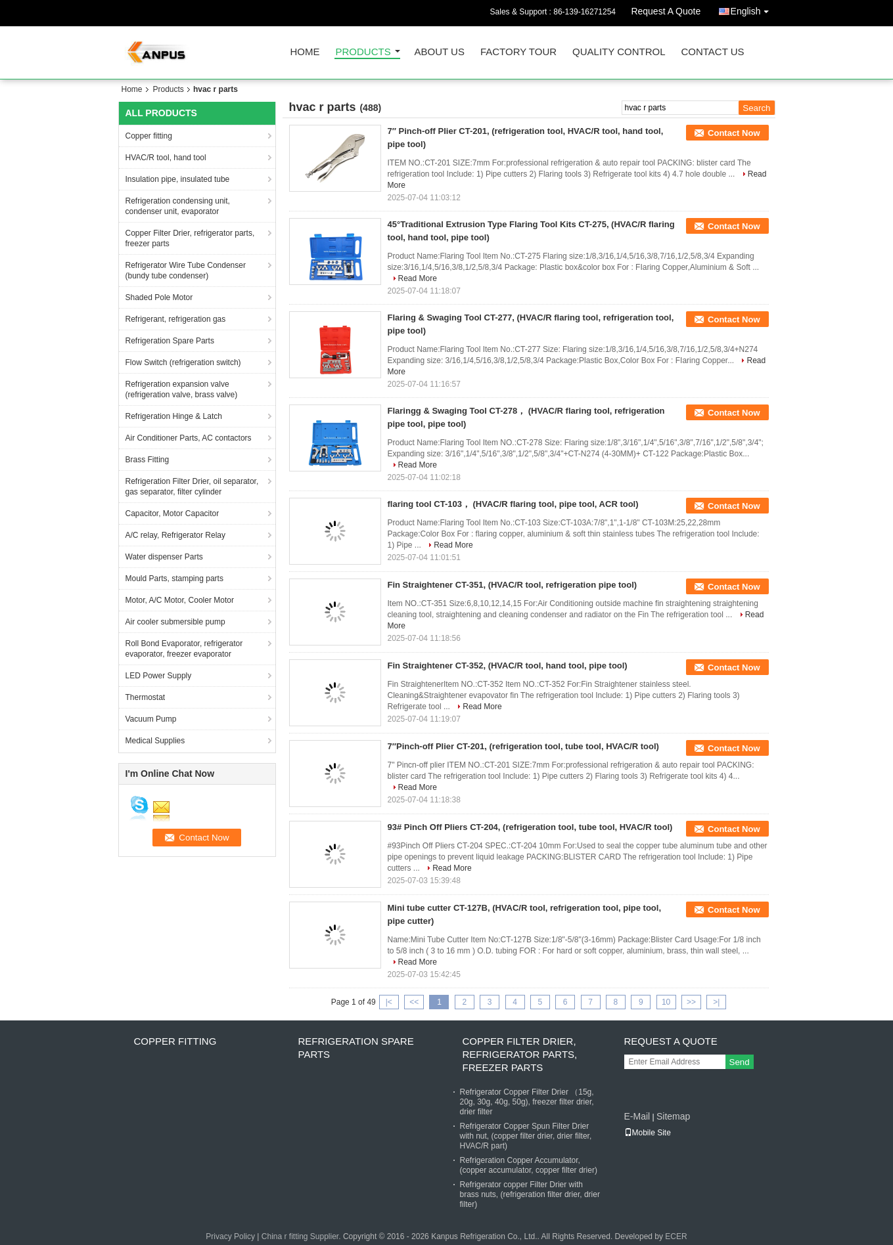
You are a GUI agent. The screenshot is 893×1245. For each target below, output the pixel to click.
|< (389, 1002)
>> (691, 1002)
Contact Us (712, 52)
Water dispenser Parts (164, 556)
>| (716, 1002)
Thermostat (146, 697)
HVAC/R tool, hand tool (166, 157)
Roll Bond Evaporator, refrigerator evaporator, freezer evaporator (184, 649)
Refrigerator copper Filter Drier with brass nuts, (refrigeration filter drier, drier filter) (530, 1194)
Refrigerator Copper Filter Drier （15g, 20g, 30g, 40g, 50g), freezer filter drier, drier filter (527, 1101)
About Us (440, 52)
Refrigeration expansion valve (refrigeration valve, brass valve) (182, 389)
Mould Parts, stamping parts (174, 578)
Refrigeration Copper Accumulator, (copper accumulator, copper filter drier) (528, 1165)
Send (739, 1062)
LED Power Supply (159, 675)
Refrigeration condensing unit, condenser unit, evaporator (178, 206)
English (753, 8)
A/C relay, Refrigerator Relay (176, 535)
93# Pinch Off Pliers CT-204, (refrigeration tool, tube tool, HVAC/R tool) (530, 827)
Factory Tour (518, 52)
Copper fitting (149, 136)
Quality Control (618, 52)
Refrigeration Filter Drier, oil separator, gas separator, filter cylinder (192, 486)
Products (363, 52)
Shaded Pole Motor (159, 297)
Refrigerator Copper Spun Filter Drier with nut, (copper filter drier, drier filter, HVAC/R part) (526, 1136)
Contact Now (734, 133)
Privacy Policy (230, 1236)
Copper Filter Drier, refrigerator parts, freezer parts (190, 238)
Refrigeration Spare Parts (170, 340)
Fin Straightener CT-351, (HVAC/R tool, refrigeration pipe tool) (512, 585)
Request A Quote (665, 11)
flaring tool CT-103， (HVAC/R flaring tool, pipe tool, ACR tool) (513, 504)
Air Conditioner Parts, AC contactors (189, 438)
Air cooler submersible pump (175, 621)
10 (666, 1002)
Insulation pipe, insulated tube (178, 179)
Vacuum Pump (151, 719)
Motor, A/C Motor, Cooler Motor (180, 600)
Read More (417, 278)
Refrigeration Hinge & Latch (174, 416)
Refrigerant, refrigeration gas (176, 319)
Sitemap (673, 1116)
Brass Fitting (148, 459)
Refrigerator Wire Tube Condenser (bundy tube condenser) (186, 270)
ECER (676, 1236)
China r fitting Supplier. (302, 1236)
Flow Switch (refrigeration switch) (183, 362)
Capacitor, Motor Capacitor (172, 513)
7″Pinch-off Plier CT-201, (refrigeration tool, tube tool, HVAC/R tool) (523, 746)
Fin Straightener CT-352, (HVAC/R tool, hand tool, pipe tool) (508, 665)
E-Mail (637, 1116)
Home (305, 52)
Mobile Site (647, 1132)
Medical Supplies (155, 740)
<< (414, 1002)
